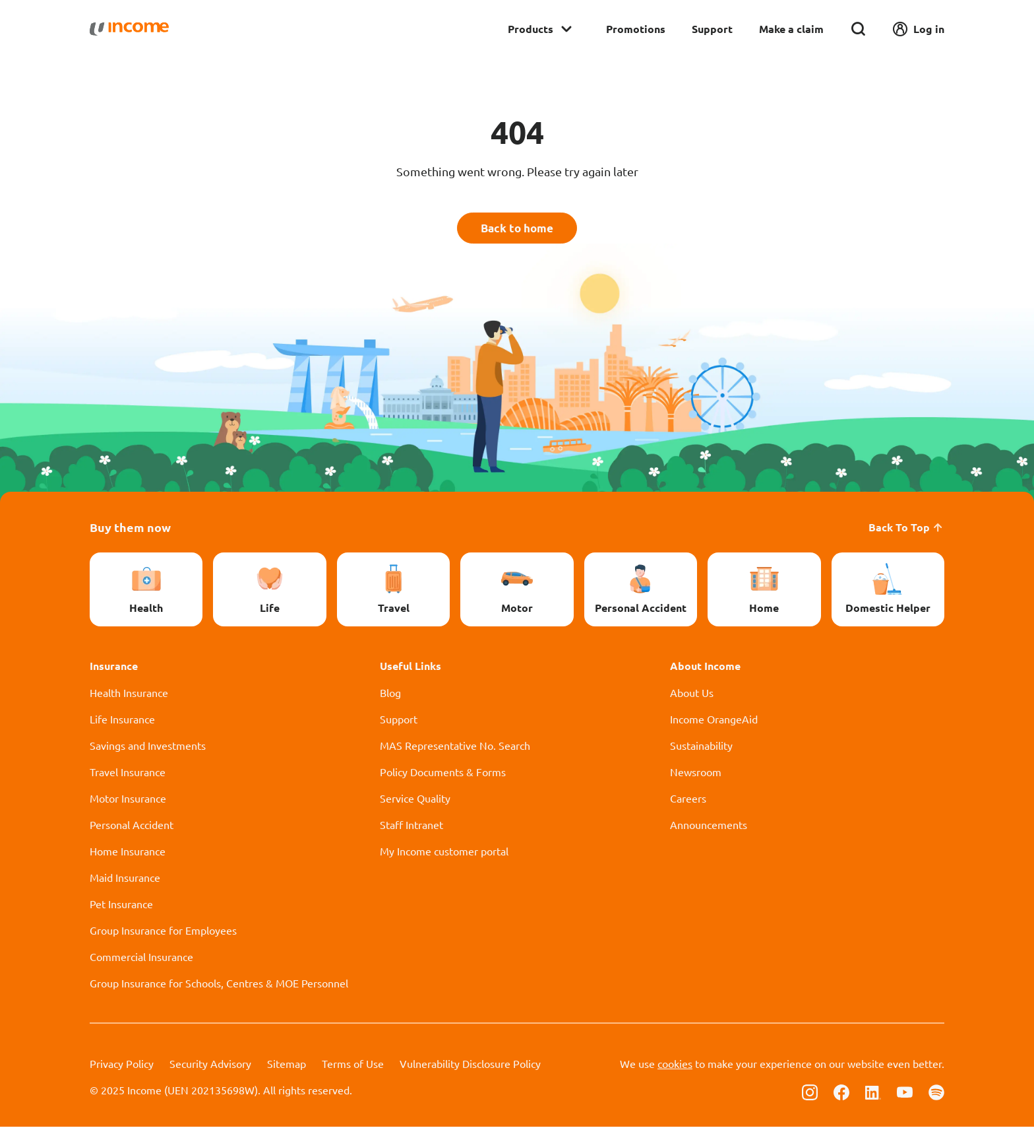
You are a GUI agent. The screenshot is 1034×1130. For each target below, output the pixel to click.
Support (712, 29)
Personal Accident (131, 827)
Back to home (517, 229)
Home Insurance (128, 854)
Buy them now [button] (130, 530)
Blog (390, 695)
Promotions (635, 29)
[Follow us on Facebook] (841, 1094)
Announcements (708, 827)
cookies (674, 1066)
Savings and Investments (148, 748)
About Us (692, 695)
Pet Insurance (121, 907)
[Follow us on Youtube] (905, 1094)
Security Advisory (210, 1066)
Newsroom (695, 774)
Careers (688, 801)
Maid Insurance (125, 880)
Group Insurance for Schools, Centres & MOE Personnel (219, 986)
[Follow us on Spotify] (936, 1094)
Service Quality (415, 801)
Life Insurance (122, 722)
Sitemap (286, 1066)
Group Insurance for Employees (163, 933)
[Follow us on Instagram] (810, 1094)
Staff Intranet (411, 827)
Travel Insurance (128, 774)
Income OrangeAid (714, 722)
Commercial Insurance (141, 959)
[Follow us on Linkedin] (873, 1094)
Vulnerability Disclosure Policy (470, 1066)
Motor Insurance (128, 801)
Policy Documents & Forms (443, 774)
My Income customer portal (444, 854)
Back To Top (906, 530)
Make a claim (791, 29)
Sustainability (701, 748)
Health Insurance (129, 695)
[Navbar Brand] (129, 29)
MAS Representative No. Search (455, 748)
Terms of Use (353, 1066)
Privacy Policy (122, 1066)
